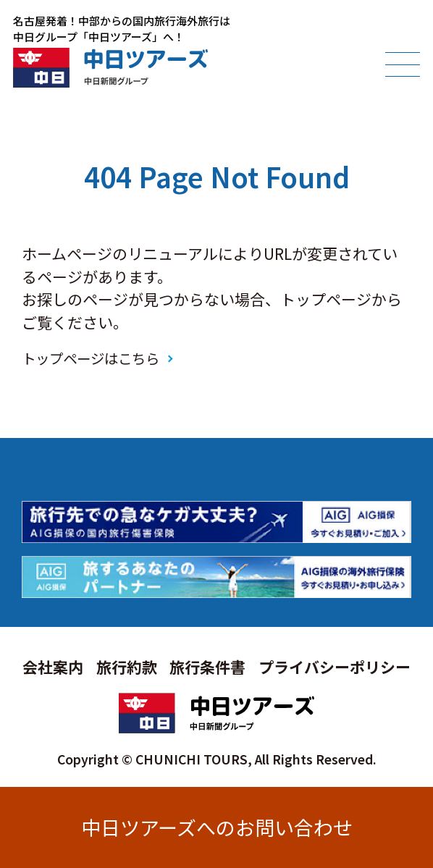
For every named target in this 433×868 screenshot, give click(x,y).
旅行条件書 (207, 667)
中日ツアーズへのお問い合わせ (217, 827)
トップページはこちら (90, 357)
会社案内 (52, 667)
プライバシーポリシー (334, 667)
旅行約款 (126, 667)
